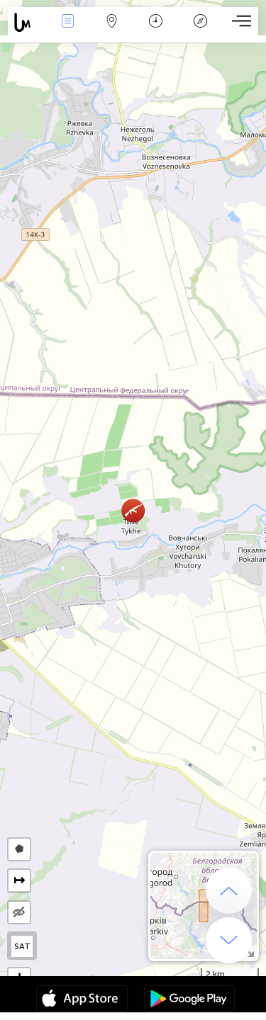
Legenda (200, 22)
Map (112, 22)
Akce (67, 22)
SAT (22, 946)
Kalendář (155, 22)
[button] (133, 510)
